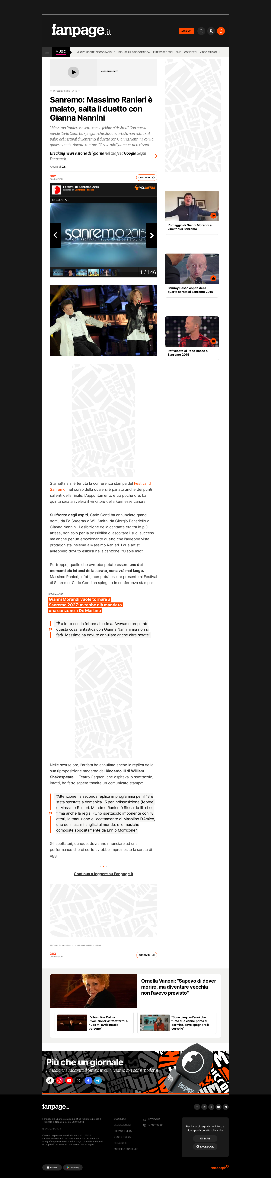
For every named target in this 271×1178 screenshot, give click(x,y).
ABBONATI (186, 31)
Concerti (190, 52)
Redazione (120, 1143)
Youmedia (120, 1118)
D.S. (64, 167)
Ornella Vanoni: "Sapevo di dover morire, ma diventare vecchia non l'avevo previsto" (178, 987)
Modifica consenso (126, 1149)
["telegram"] (103, 1081)
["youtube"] (71, 1081)
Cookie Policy (122, 1136)
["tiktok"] (50, 1081)
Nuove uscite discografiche (95, 52)
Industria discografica (134, 52)
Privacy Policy (123, 1130)
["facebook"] (92, 1081)
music (61, 51)
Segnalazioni (122, 1124)
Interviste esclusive (167, 52)
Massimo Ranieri (83, 945)
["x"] (82, 1081)
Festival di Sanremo (60, 945)
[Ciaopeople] (220, 1168)
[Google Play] (73, 1167)
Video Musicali (209, 52)
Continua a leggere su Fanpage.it (103, 874)
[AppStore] (52, 1167)
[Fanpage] (55, 1107)
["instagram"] (61, 1081)
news (98, 945)
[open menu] (47, 52)
